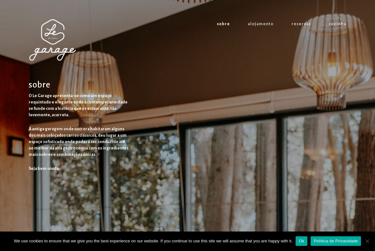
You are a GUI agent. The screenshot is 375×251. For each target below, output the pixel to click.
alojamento (261, 24)
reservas (301, 24)
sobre (223, 24)
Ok (301, 241)
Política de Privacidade (336, 241)
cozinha (337, 24)
